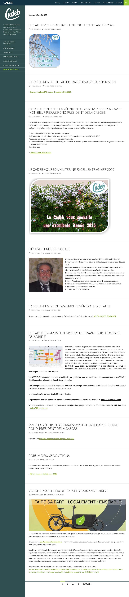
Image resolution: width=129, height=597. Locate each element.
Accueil (57, 2)
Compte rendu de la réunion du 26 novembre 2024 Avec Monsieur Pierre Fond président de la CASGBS (75, 110)
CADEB (8, 2)
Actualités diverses (10, 61)
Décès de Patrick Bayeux (49, 249)
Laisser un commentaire (52, 29)
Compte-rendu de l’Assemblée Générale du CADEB (70, 306)
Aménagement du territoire (9, 43)
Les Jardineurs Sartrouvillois (51, 542)
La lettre (97, 2)
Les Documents (108, 2)
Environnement (8, 48)
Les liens (119, 2)
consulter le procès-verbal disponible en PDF (56, 439)
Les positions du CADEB (11, 65)
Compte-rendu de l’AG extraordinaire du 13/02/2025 (72, 82)
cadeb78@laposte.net (39, 408)
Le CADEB (66, 2)
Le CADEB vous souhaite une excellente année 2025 (71, 169)
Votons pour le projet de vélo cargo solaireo (68, 491)
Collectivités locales (10, 56)
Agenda (74, 2)
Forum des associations (49, 455)
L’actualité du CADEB (10, 69)
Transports (7, 52)
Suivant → (87, 584)
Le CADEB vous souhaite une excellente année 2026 (71, 25)
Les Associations (85, 2)
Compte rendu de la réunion (40, 152)
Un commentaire (48, 459)
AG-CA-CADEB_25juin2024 (105, 316)
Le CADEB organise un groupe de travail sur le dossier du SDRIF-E (75, 334)
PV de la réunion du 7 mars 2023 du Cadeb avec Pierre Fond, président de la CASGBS (73, 427)
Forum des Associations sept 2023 (43, 474)
